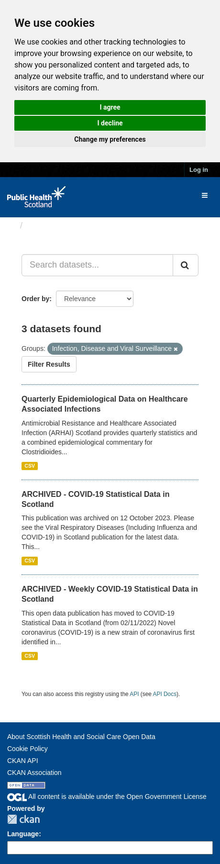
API (134, 694)
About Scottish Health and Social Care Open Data (81, 737)
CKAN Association (34, 772)
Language (23, 834)
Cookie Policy (27, 748)
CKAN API (22, 760)
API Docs (165, 694)
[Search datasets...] (97, 265)
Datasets (45, 225)
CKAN (23, 819)
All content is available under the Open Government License (107, 796)
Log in (198, 169)
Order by (35, 299)
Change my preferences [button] (109, 139)
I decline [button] (109, 123)
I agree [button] (109, 107)
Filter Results (49, 364)
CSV (29, 466)
